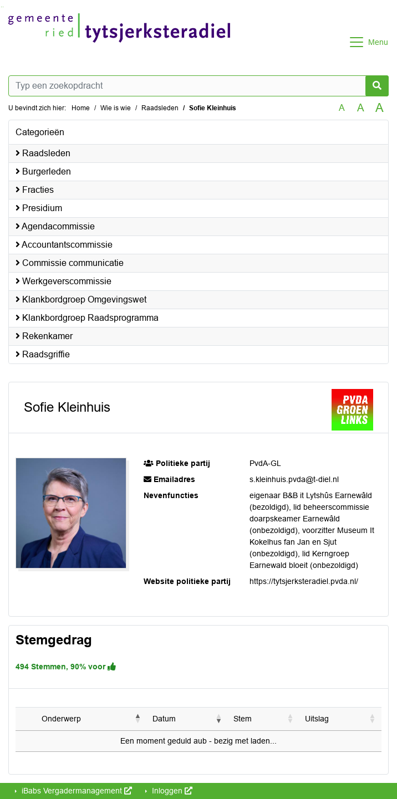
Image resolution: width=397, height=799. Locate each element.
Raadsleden (160, 108)
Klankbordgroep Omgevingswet (81, 299)
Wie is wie (115, 108)
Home (81, 108)
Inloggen (171, 790)
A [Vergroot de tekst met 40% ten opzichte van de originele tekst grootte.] (379, 108)
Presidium (39, 208)
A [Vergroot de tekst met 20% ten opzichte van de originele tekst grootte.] (360, 108)
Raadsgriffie (43, 354)
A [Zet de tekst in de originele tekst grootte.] (342, 107)
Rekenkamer (44, 336)
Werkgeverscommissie (63, 281)
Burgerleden (43, 171)
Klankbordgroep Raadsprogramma (87, 317)
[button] (138, 718)
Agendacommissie (55, 226)
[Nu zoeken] (377, 85)
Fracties (35, 189)
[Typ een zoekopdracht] (198, 85)
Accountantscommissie (64, 244)
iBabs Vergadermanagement (75, 790)
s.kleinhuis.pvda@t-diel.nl (294, 479)
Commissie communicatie (70, 263)
